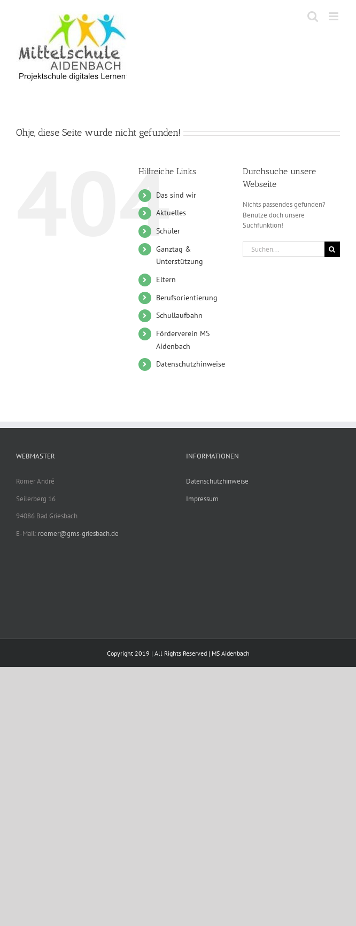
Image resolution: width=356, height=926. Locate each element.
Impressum (202, 498)
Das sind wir (176, 195)
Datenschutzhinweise (190, 364)
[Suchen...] (283, 249)
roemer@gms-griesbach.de (78, 533)
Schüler (168, 231)
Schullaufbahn (179, 315)
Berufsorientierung (187, 297)
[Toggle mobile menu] (334, 16)
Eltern (166, 279)
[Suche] (332, 249)
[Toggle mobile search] (312, 16)
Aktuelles (171, 212)
